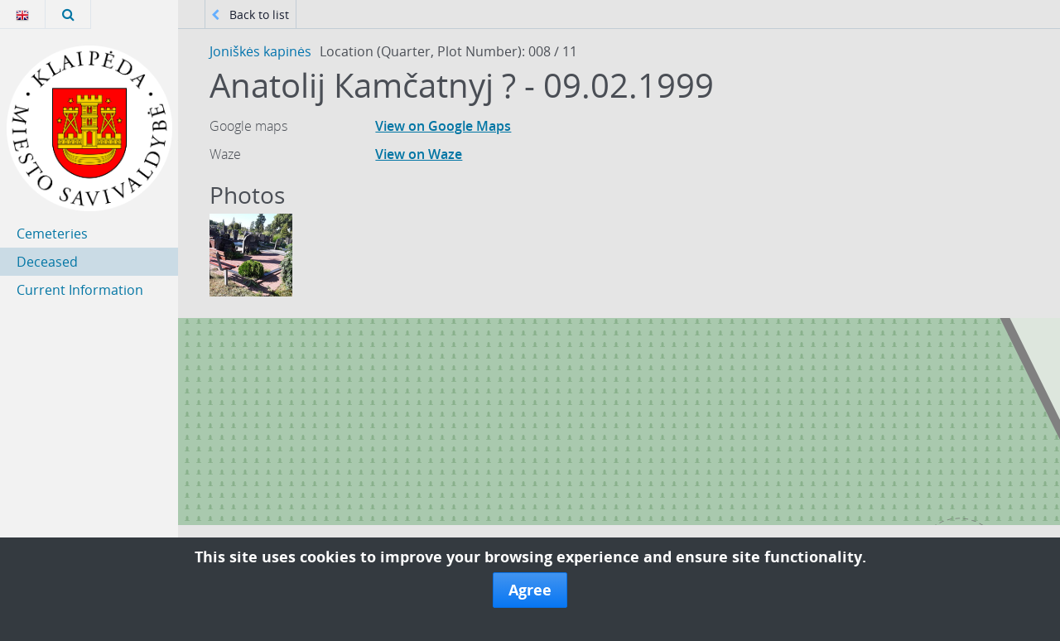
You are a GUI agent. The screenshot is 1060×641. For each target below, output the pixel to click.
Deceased (47, 262)
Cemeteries (52, 233)
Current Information (80, 290)
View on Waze (418, 154)
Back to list (250, 14)
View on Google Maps (443, 126)
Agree (530, 590)
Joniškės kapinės (260, 51)
